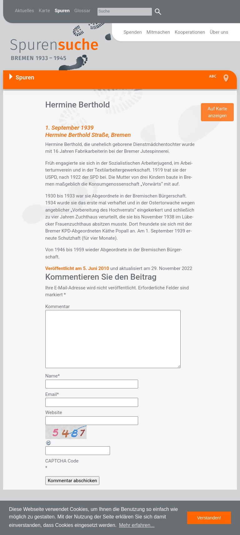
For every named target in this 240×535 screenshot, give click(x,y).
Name (52, 376)
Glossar (82, 10)
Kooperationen (190, 32)
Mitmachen (158, 32)
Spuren (62, 10)
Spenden (132, 32)
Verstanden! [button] (209, 517)
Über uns (219, 32)
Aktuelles (24, 10)
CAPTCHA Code (62, 461)
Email (52, 394)
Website (53, 412)
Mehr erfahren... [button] (137, 525)
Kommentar (57, 306)
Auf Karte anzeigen (217, 112)
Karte (44, 10)
